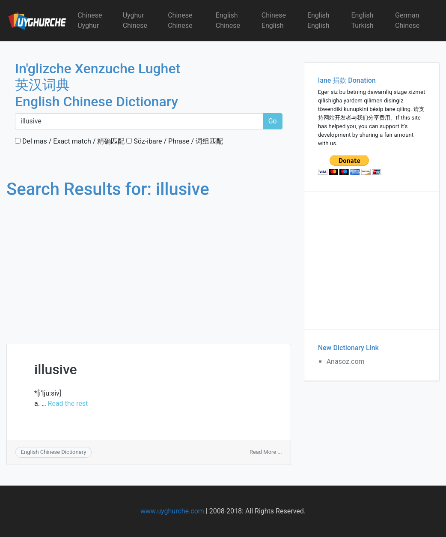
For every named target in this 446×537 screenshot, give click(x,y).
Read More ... (266, 452)
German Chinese (407, 20)
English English (318, 20)
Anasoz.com (346, 361)
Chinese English (274, 20)
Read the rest (68, 403)
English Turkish (362, 20)
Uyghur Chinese (135, 20)
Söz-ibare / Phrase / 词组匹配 (174, 141)
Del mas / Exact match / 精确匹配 (70, 141)
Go (272, 121)
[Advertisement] (148, 263)
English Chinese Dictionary (53, 452)
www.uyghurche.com (172, 511)
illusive (55, 369)
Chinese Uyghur (89, 20)
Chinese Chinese (180, 20)
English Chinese (228, 20)
